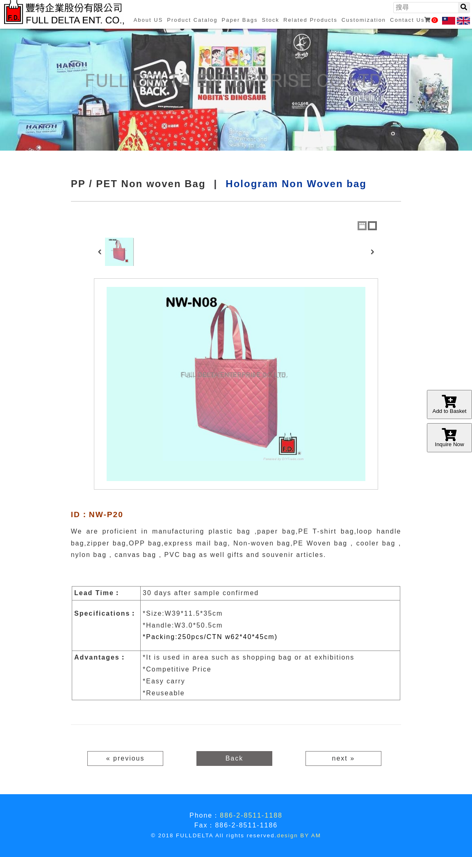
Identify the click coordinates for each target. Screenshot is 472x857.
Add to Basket (449, 404)
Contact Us (414, 20)
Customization (364, 20)
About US (148, 20)
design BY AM (299, 835)
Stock (270, 20)
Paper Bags (240, 20)
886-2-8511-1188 (251, 815)
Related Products (310, 20)
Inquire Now (449, 437)
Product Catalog (192, 20)
